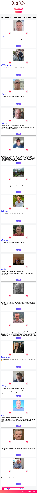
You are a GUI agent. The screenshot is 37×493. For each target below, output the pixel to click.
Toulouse (3, 240)
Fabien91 (3, 473)
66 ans (7, 415)
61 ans (6, 211)
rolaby (2, 414)
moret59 (2, 93)
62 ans (6, 94)
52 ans (6, 328)
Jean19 (2, 239)
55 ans (6, 240)
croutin (2, 122)
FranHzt (2, 151)
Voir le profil (18, 46)
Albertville (3, 415)
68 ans (5, 269)
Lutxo (2, 297)
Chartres (2, 123)
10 (22, 488)
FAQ (22, 491)
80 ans (11, 182)
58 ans (6, 123)
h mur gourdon (4, 443)
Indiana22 (3, 385)
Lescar (2, 298)
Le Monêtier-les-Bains (5, 182)
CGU (25, 491)
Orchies (2, 94)
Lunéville (2, 211)
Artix (2, 269)
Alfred (2, 181)
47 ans (7, 36)
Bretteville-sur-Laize (4, 65)
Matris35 (3, 327)
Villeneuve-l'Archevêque (5, 152)
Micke (2, 35)
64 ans (5, 474)
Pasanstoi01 (3, 64)
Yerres (2, 474)
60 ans (11, 152)
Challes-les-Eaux (4, 357)
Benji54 (2, 210)
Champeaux (3, 36)
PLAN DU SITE (29, 491)
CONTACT (34, 491)
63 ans (5, 386)
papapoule (3, 268)
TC (1, 356)
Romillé (2, 328)
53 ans (10, 65)
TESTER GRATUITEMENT (18, 8)
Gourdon (2, 444)
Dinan (2, 386)
